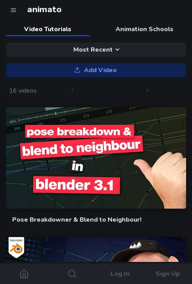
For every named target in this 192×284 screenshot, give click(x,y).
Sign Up (168, 273)
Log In (120, 273)
